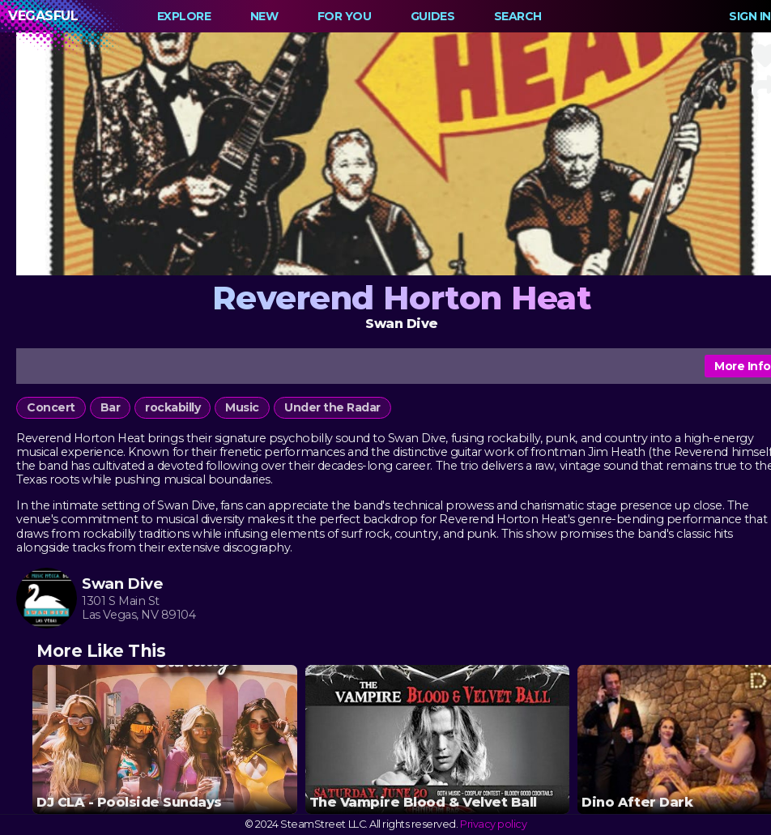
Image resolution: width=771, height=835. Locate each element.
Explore (184, 16)
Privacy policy (493, 824)
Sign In (750, 16)
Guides (432, 16)
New (264, 16)
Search (518, 16)
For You (344, 16)
